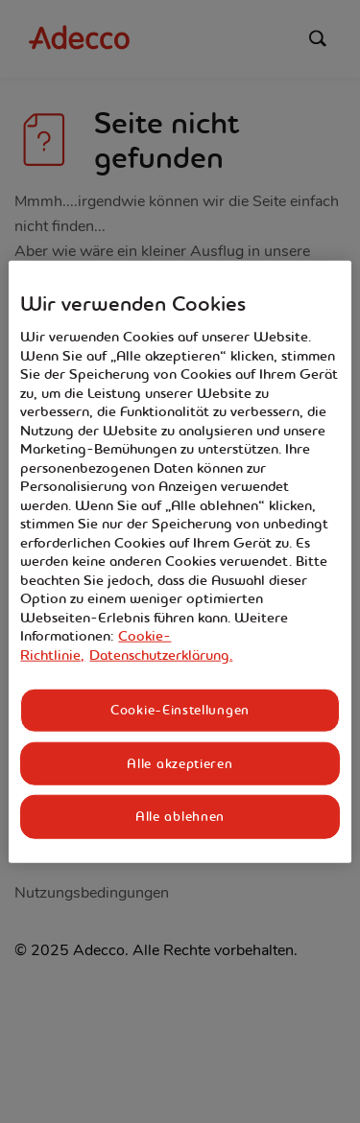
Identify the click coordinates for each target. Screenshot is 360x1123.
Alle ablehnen (180, 816)
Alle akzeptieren (179, 763)
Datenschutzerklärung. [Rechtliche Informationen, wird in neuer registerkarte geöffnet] (160, 655)
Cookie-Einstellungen (180, 709)
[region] (179, 561)
